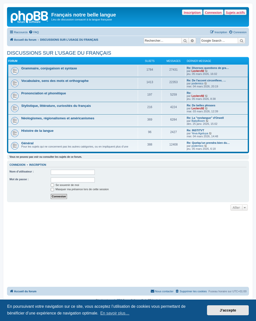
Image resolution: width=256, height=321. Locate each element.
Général (27, 143)
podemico (198, 83)
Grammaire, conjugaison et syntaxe (49, 68)
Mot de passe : (19, 179)
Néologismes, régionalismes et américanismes (57, 118)
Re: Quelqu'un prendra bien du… (208, 142)
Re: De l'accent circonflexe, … (206, 80)
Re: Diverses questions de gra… (208, 67)
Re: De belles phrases (201, 105)
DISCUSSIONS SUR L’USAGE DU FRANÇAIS (59, 53)
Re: (189, 92)
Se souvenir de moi (65, 184)
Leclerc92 (198, 70)
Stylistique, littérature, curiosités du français (56, 106)
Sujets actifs (235, 12)
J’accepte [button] (228, 310)
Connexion (213, 12)
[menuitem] (34, 32)
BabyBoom (198, 120)
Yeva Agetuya (200, 133)
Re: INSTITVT (195, 130)
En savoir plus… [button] (115, 313)
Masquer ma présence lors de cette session (80, 189)
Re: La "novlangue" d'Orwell (205, 117)
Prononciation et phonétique (43, 93)
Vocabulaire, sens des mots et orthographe (54, 81)
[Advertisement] (128, 249)
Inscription (192, 12)
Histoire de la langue (37, 131)
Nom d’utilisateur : (22, 171)
